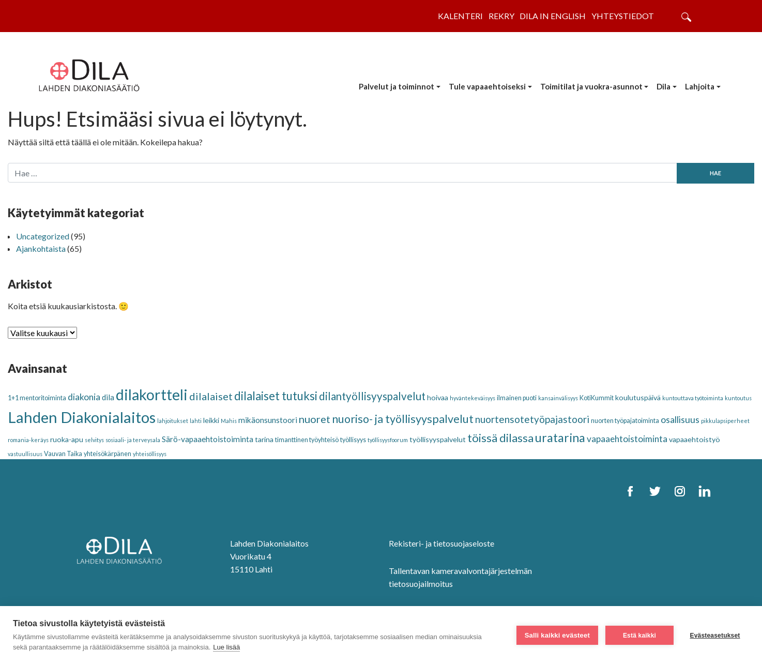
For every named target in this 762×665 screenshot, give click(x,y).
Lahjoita (699, 86)
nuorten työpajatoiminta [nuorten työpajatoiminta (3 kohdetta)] (625, 421)
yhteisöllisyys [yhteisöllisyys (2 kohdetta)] (149, 453)
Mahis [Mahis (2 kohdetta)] (229, 420)
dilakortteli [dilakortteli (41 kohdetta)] (152, 394)
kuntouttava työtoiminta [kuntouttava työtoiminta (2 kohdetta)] (692, 398)
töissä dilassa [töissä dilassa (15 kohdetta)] (500, 438)
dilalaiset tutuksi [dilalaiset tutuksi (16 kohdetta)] (275, 396)
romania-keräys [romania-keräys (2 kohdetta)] (28, 439)
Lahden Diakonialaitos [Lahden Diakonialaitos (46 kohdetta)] (82, 417)
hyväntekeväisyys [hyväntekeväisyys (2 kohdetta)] (472, 398)
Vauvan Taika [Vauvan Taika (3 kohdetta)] (63, 454)
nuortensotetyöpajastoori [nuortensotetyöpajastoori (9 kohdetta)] (532, 419)
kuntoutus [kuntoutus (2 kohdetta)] (738, 398)
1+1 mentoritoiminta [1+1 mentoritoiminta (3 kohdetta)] (37, 398)
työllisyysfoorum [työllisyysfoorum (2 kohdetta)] (388, 439)
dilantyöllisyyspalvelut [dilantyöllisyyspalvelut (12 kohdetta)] (372, 396)
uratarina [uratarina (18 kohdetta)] (560, 437)
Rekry (501, 16)
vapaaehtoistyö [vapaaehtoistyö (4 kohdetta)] (694, 439)
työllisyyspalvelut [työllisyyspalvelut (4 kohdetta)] (437, 439)
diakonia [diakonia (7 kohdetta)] (84, 396)
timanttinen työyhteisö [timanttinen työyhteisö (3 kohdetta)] (307, 440)
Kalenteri (460, 16)
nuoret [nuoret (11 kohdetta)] (314, 419)
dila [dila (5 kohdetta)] (108, 397)
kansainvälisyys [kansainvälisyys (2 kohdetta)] (558, 398)
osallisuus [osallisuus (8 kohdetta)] (680, 419)
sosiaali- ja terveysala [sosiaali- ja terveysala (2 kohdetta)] (132, 439)
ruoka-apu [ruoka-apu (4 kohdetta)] (66, 439)
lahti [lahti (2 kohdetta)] (196, 420)
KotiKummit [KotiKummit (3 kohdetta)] (597, 398)
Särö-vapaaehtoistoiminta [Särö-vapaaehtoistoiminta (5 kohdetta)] (207, 439)
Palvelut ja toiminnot (396, 86)
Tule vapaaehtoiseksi (487, 86)
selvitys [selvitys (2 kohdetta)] (94, 439)
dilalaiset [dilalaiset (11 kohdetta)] (211, 396)
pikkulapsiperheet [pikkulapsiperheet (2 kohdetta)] (725, 420)
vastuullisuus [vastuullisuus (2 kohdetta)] (25, 453)
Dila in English (553, 16)
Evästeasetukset (715, 635)
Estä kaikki (639, 635)
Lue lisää (226, 647)
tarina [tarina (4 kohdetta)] (264, 439)
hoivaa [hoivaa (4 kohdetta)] (437, 397)
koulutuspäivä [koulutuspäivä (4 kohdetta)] (638, 397)
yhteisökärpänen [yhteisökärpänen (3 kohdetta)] (107, 454)
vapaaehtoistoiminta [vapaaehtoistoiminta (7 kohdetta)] (627, 438)
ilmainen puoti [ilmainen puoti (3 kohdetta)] (517, 398)
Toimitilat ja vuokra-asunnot (591, 86)
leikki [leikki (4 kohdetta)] (211, 420)
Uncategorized (42, 236)
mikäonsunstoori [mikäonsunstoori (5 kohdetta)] (267, 420)
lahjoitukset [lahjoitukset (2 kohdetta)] (172, 420)
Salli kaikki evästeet (557, 635)
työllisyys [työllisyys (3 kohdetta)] (353, 440)
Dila (663, 86)
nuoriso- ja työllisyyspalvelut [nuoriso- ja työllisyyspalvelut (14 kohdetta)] (403, 419)
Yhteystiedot (622, 16)
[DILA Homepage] (122, 551)
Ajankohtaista (41, 248)
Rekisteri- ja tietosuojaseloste (441, 543)
